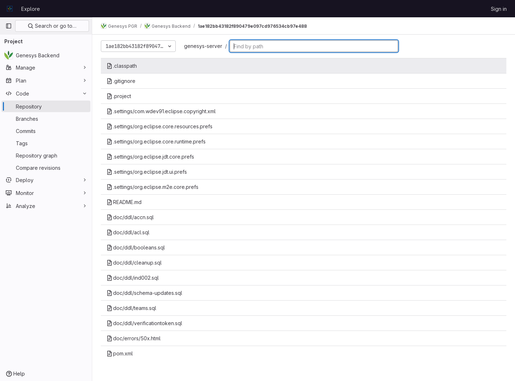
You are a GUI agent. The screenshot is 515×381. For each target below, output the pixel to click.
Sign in (499, 9)
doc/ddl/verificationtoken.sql (144, 323)
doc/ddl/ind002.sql (133, 278)
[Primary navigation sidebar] (8, 26)
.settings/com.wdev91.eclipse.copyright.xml (161, 111)
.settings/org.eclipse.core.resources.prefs (159, 126)
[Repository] (45, 106)
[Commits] (45, 131)
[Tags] (45, 143)
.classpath (122, 66)
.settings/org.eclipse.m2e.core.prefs (152, 187)
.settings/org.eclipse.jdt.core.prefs (150, 157)
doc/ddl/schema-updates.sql (144, 293)
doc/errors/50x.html (134, 338)
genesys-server (203, 46)
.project (119, 96)
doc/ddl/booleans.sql (136, 247)
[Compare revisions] (45, 167)
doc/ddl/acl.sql (128, 232)
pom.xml (120, 353)
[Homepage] (9, 8)
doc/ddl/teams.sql (131, 308)
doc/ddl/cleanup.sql (134, 263)
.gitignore (121, 81)
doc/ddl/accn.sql (130, 217)
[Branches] (45, 118)
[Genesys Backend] (45, 55)
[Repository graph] (45, 155)
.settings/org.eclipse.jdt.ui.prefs (147, 172)
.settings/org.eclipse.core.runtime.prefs (156, 141)
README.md (124, 202)
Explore (30, 9)
